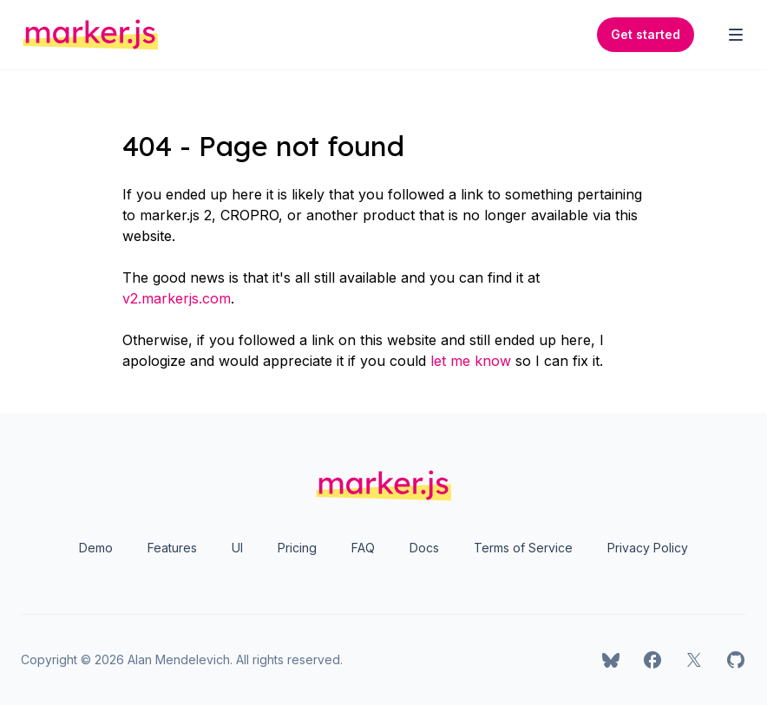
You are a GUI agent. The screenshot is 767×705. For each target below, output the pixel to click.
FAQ (363, 547)
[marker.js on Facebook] (652, 660)
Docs (424, 547)
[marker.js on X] (694, 660)
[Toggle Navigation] (736, 35)
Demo (96, 547)
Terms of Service (523, 547)
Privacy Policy (647, 547)
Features (172, 547)
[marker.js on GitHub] (735, 660)
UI (237, 547)
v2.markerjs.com (176, 298)
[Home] (91, 34)
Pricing (297, 547)
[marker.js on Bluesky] (610, 660)
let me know (470, 360)
